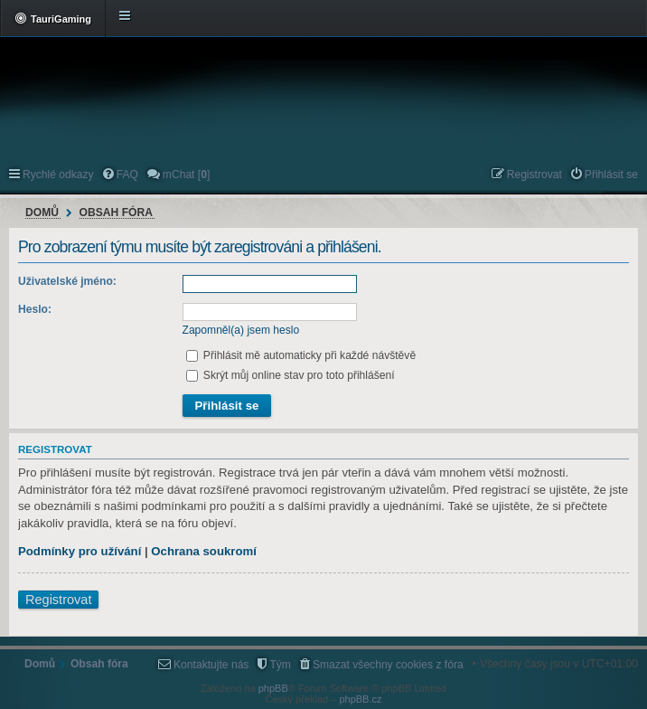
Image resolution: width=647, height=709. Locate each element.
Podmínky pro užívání (79, 551)
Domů (42, 212)
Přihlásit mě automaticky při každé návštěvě (301, 355)
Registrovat (58, 599)
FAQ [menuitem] (127, 174)
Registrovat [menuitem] (534, 174)
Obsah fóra (116, 212)
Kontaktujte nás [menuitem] (210, 664)
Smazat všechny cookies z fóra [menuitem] (388, 664)
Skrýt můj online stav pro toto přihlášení (290, 375)
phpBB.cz (360, 699)
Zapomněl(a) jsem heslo (241, 330)
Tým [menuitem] (280, 664)
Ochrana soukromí (204, 551)
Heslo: (35, 309)
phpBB (273, 688)
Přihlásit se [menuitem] (611, 174)
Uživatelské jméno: (67, 281)
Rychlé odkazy (58, 174)
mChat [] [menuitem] (186, 174)
